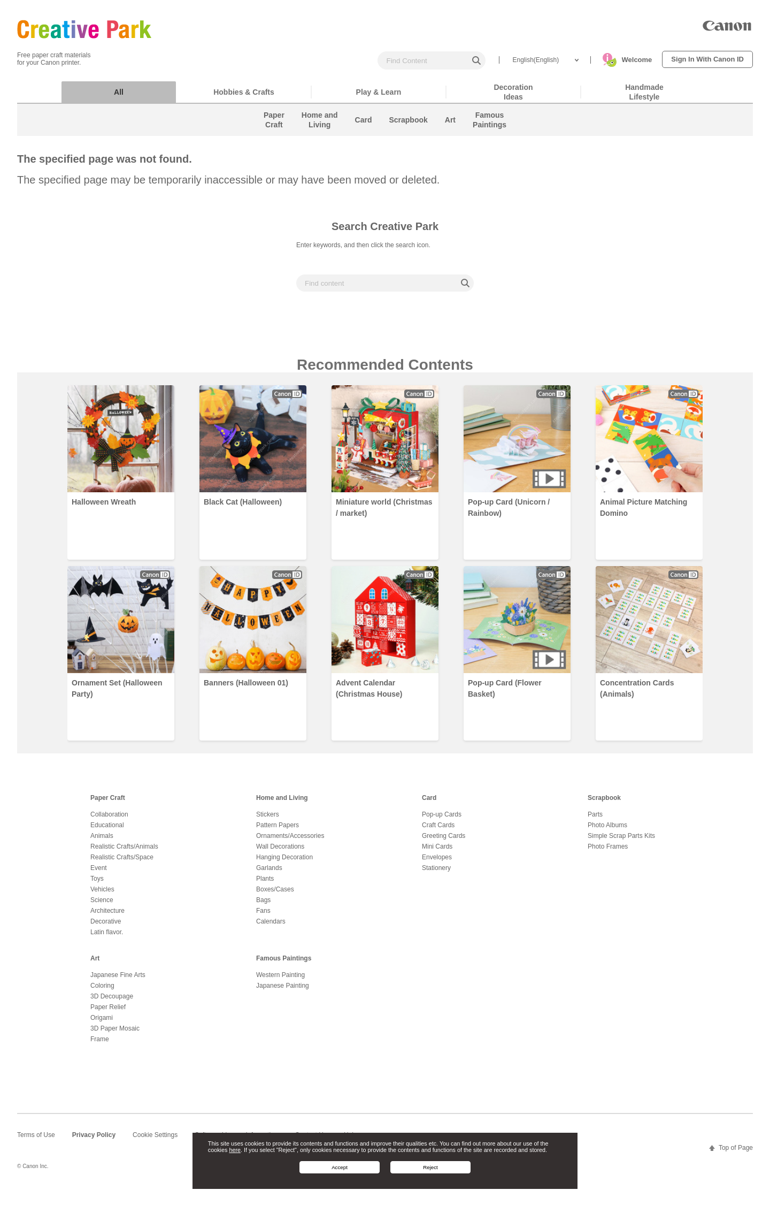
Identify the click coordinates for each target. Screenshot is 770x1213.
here (235, 1150)
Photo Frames (608, 852)
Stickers (267, 819)
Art (94, 963)
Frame (99, 1044)
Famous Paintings (283, 963)
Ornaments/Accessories (290, 841)
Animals (101, 841)
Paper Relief (108, 1012)
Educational (107, 830)
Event (98, 873)
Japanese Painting (282, 991)
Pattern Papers (277, 830)
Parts (595, 819)
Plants (265, 884)
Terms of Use (36, 1140)
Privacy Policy (94, 1140)
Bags (263, 905)
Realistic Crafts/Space (121, 862)
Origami (101, 1023)
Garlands (269, 873)
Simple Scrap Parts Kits (621, 841)
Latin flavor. (106, 937)
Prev (30, 566)
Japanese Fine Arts (117, 980)
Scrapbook (604, 803)
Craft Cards (438, 830)
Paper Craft (107, 803)
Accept (340, 1167)
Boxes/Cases (275, 894)
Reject (430, 1167)
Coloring (102, 991)
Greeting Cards (443, 841)
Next (740, 566)
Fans (263, 916)
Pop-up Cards (441, 819)
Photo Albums (607, 830)
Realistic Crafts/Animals (124, 852)
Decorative (105, 926)
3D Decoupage (111, 1001)
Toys (97, 884)
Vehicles (102, 894)
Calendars (271, 926)
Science (101, 905)
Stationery (436, 873)
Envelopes (437, 862)
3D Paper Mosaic (115, 1033)
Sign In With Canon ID (707, 59)
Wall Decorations (280, 852)
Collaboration (109, 819)
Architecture (107, 916)
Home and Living (282, 803)
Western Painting (280, 980)
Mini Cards (437, 852)
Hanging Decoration (284, 862)
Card (429, 803)
